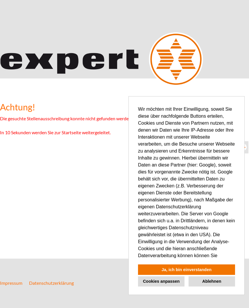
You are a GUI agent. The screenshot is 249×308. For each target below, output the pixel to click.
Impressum (11, 283)
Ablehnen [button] (211, 281)
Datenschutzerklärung (51, 283)
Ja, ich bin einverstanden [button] (187, 269)
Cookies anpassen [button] (161, 281)
